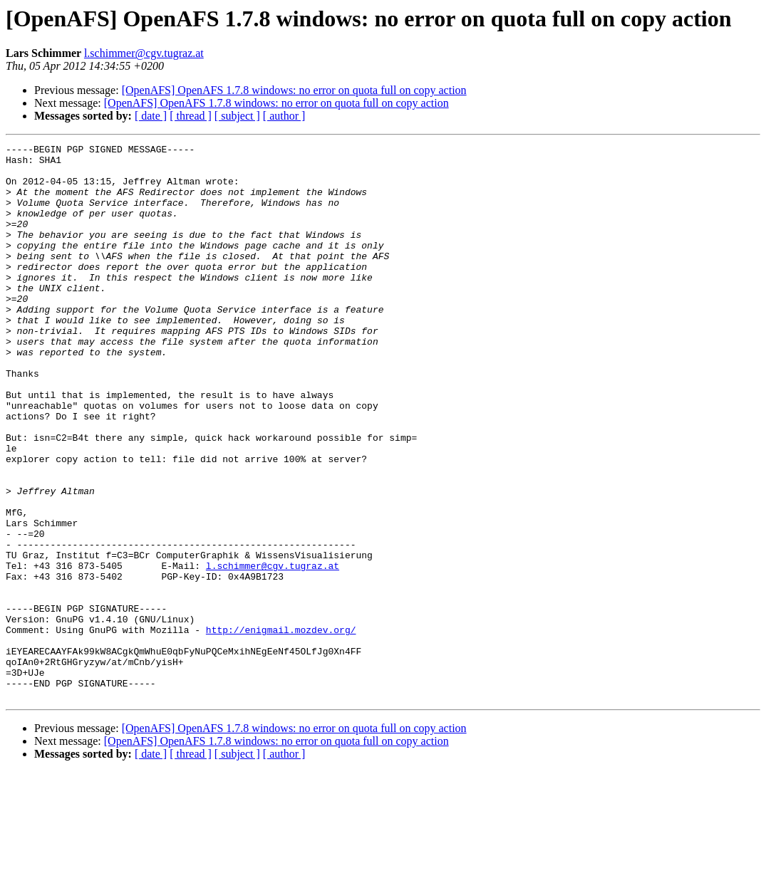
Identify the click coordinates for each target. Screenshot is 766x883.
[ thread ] (191, 116)
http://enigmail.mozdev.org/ (281, 727)
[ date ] (151, 116)
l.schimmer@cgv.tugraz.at (144, 53)
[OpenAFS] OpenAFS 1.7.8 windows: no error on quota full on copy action (294, 90)
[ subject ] (237, 116)
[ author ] (284, 116)
